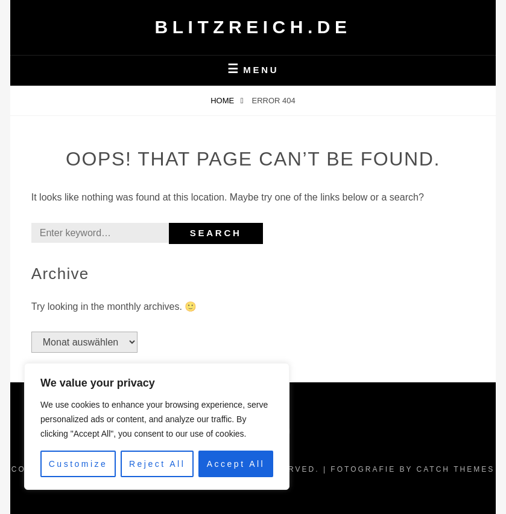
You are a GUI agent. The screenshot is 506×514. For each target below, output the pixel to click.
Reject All (157, 464)
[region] (156, 426)
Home (223, 100)
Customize (78, 464)
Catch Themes (456, 469)
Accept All (236, 464)
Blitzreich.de (253, 27)
